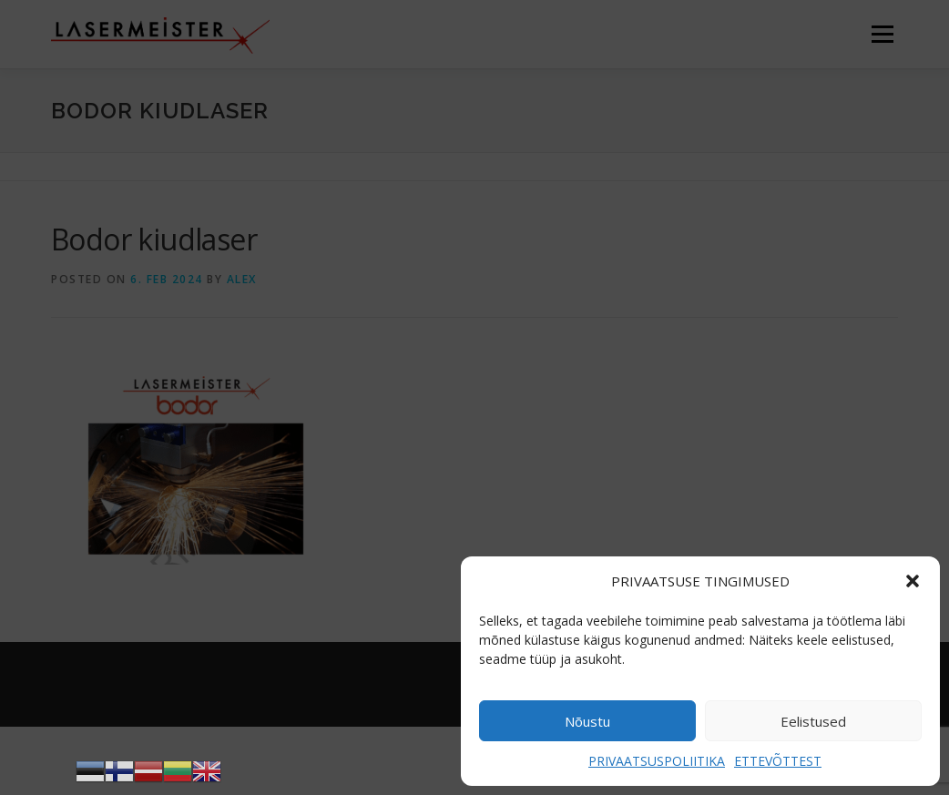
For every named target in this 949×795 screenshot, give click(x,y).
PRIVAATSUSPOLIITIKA (656, 761)
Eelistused (813, 721)
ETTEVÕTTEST (777, 761)
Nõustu (587, 721)
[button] (912, 581)
